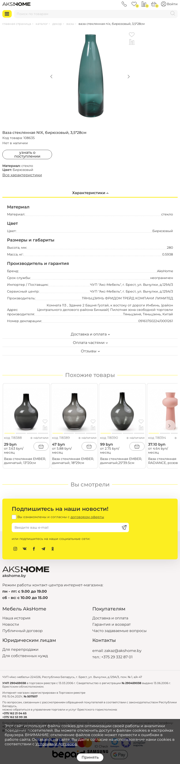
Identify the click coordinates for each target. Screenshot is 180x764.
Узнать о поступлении (27, 154)
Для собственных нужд (25, 656)
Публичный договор (22, 631)
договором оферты (87, 517)
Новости (10, 624)
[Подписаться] (124, 527)
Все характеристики (22, 175)
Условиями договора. (56, 744)
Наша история (16, 618)
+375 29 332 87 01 (117, 657)
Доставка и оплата (110, 618)
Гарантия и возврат (111, 624)
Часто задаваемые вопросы (119, 631)
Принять (90, 757)
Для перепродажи (20, 649)
